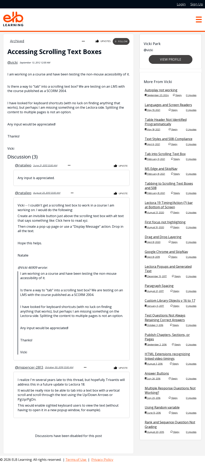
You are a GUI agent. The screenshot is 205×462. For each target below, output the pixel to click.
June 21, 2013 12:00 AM (45, 164)
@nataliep (23, 165)
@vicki (12, 62)
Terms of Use (76, 458)
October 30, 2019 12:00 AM (59, 366)
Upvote (121, 165)
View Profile (170, 59)
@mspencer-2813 (29, 366)
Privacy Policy (102, 458)
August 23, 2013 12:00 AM (46, 191)
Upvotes (103, 41)
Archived (17, 41)
